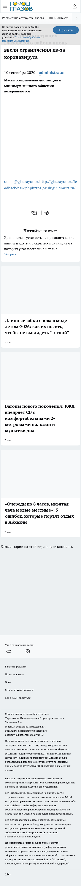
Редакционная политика (19, 690)
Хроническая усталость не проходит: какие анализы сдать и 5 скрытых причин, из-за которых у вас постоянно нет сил (40, 246)
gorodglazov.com (55, 745)
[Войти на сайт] (74, 6)
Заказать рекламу (15, 666)
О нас (8, 682)
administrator (52, 72)
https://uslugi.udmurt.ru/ (53, 187)
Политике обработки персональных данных (21, 39)
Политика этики (14, 674)
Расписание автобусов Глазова (23, 18)
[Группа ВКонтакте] (8, 651)
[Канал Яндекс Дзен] (27, 651)
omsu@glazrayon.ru (21, 181)
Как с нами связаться (17, 697)
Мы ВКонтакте (58, 18)
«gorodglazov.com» (37, 714)
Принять (66, 30)
